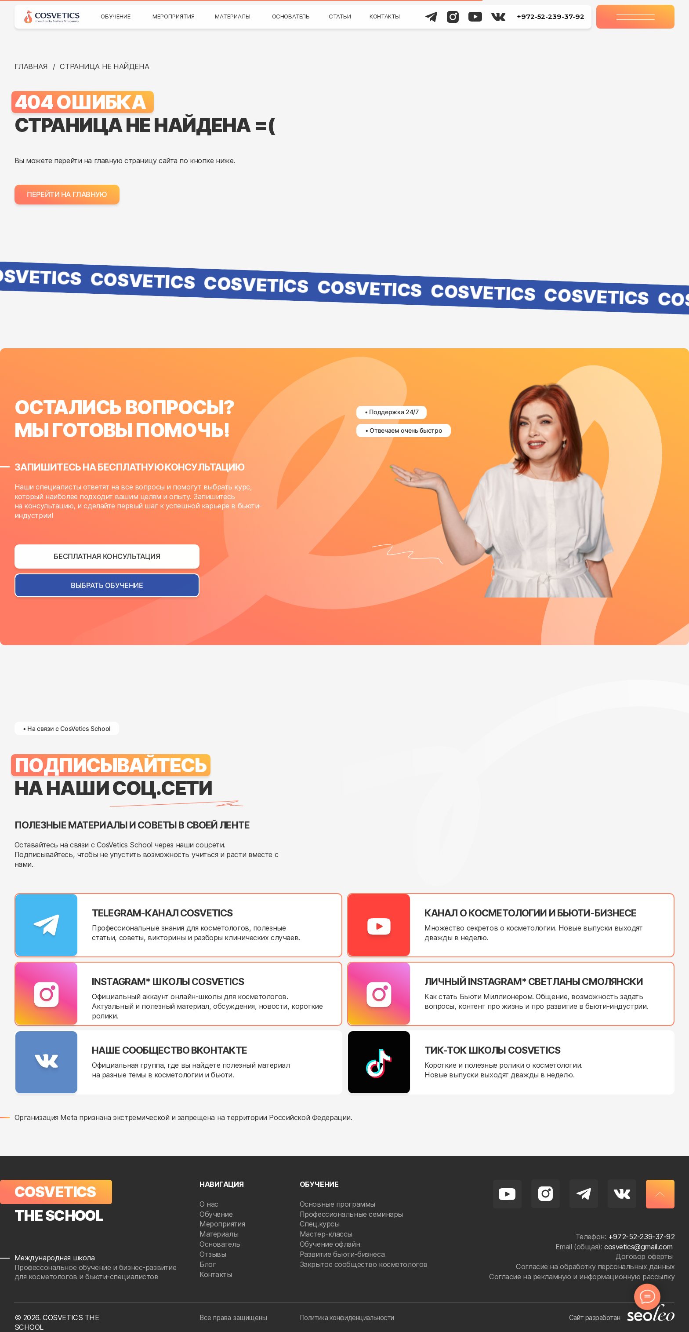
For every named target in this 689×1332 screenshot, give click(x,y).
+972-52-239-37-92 (550, 16)
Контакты (385, 16)
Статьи (340, 16)
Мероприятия (173, 16)
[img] (52, 16)
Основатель (291, 16)
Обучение (116, 16)
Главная (31, 66)
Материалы (232, 16)
